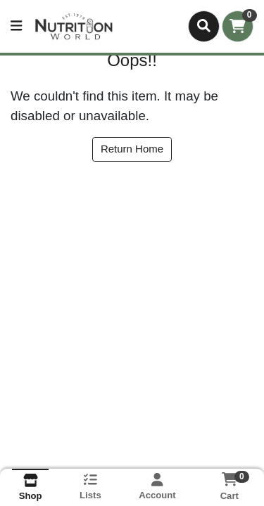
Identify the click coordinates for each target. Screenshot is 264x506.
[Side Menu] (16, 26)
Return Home (132, 149)
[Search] (203, 26)
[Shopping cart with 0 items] (237, 26)
